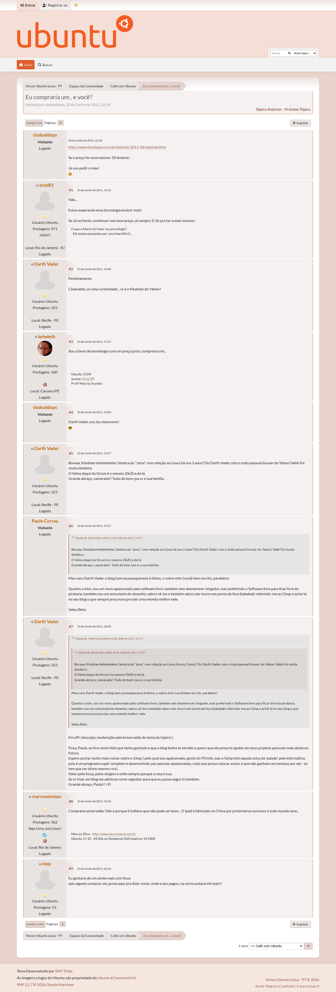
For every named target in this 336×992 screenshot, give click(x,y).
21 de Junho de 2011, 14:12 (94, 190)
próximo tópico (298, 109)
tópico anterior (269, 109)
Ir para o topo (35, 924)
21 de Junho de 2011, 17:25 (94, 341)
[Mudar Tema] (76, 5)
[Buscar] (289, 53)
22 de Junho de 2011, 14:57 (94, 453)
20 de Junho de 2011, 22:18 (85, 140)
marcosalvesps (46, 796)
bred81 (46, 185)
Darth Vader (46, 264)
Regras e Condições (280, 986)
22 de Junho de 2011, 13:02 (94, 412)
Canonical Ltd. (124, 977)
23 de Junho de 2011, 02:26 (94, 868)
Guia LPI (88, 379)
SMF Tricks (64, 971)
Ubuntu (104, 977)
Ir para (243, 946)
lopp (46, 863)
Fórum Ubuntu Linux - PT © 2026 (292, 979)
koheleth (46, 336)
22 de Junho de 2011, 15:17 (94, 525)
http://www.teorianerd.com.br (114, 834)
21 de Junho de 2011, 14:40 (94, 269)
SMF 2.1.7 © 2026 (31, 984)
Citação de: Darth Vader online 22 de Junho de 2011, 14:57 (108, 538)
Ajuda (259, 986)
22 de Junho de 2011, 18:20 (94, 626)
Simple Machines (60, 984)
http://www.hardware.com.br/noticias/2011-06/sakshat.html (117, 147)
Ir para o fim (34, 123)
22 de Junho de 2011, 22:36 (94, 801)
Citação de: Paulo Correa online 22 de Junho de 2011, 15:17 (109, 638)
